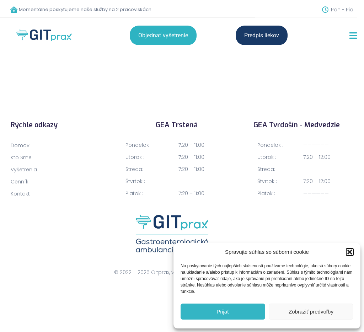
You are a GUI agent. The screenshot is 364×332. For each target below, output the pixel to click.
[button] (349, 252)
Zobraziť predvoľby (311, 312)
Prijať (222, 312)
